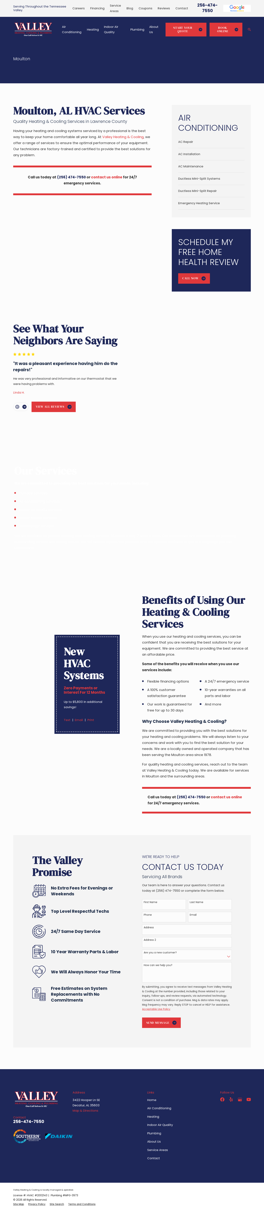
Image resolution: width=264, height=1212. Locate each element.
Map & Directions (85, 1091)
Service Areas (157, 1130)
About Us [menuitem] (153, 29)
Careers (78, 8)
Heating (153, 1097)
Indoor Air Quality (160, 1105)
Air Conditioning (159, 1089)
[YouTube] (249, 1080)
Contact (181, 8)
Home (151, 1080)
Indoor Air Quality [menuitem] (111, 29)
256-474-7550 (207, 7)
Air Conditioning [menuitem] (71, 29)
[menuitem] (211, 142)
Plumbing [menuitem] (137, 29)
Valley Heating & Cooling (123, 137)
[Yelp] (231, 1080)
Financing (97, 8)
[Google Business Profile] (240, 1080)
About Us (154, 1122)
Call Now (194, 278)
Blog (129, 8)
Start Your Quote (187, 30)
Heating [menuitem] (93, 29)
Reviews (164, 8)
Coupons (145, 8)
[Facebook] (222, 1080)
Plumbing (154, 1114)
